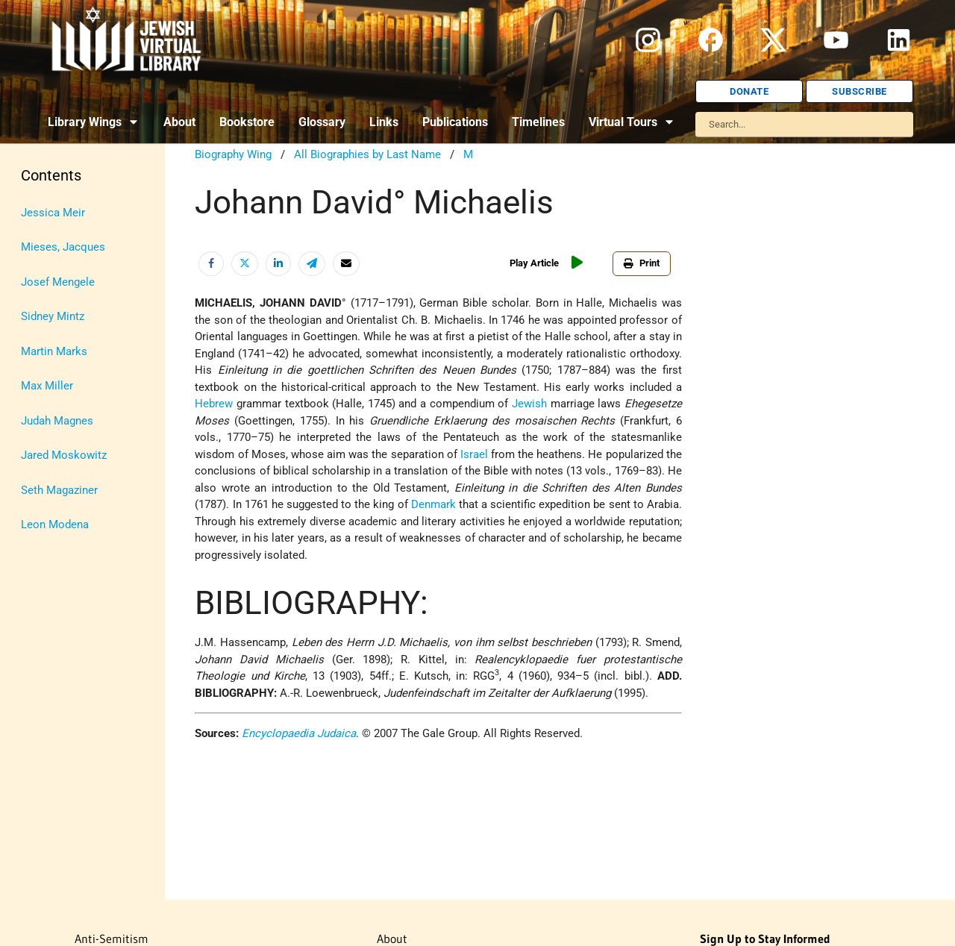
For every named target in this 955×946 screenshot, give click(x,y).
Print (642, 263)
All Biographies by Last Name (367, 154)
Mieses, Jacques (63, 247)
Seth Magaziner (59, 490)
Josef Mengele (58, 282)
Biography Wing (233, 154)
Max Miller (47, 385)
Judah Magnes (57, 420)
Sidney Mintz (52, 316)
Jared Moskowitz (64, 455)
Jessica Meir (53, 212)
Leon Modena (55, 524)
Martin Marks (54, 351)
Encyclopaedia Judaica (299, 733)
